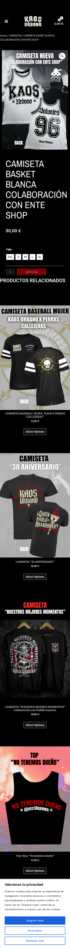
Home (3, 35)
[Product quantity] (10, 272)
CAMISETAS (15, 35)
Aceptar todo (35, 920)
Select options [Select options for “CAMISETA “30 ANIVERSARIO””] (35, 576)
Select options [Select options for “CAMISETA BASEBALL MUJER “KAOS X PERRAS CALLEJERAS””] (35, 431)
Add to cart (32, 272)
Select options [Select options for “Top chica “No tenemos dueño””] (35, 870)
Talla (9, 249)
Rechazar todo (35, 940)
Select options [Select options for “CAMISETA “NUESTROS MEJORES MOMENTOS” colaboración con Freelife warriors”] (35, 725)
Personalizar (35, 930)
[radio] (10, 257)
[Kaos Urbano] (33, 21)
